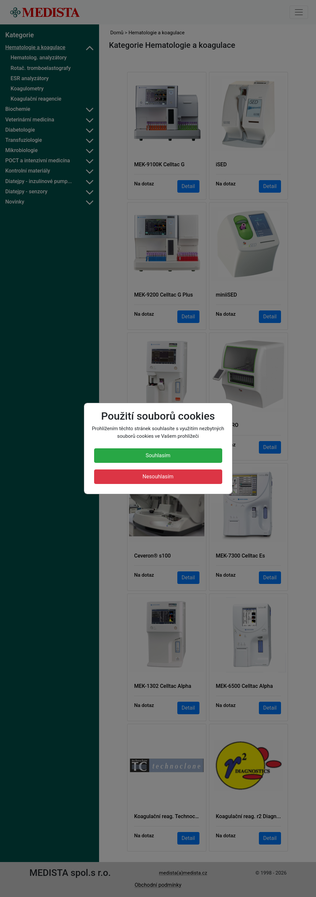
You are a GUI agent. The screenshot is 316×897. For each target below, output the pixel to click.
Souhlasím (158, 455)
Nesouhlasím (158, 476)
